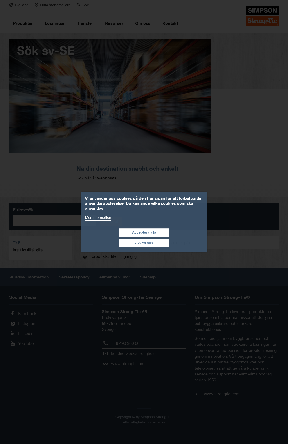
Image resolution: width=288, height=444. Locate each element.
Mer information (98, 217)
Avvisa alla (144, 243)
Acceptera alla (144, 232)
